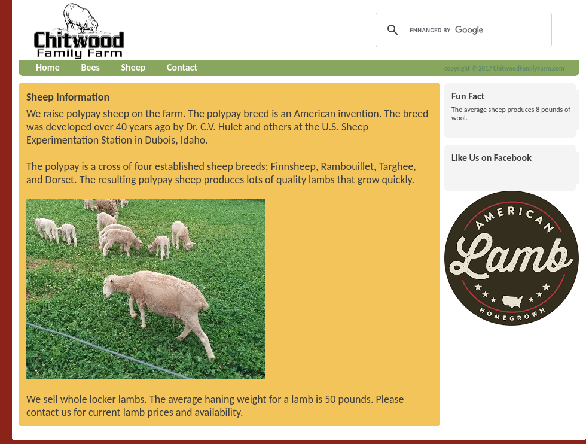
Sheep (133, 67)
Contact (182, 67)
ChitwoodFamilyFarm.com (528, 68)
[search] (462, 30)
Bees (90, 67)
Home (48, 67)
